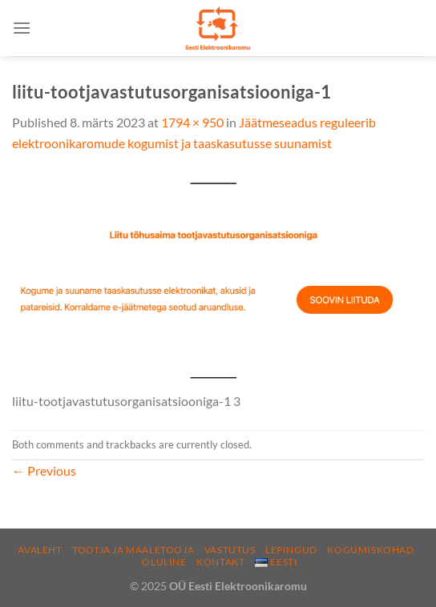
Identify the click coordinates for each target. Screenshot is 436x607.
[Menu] (21, 27)
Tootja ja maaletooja (133, 550)
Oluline (164, 562)
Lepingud (291, 550)
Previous (44, 470)
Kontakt (220, 562)
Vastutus (230, 550)
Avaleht (40, 550)
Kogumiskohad (370, 550)
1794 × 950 (192, 122)
